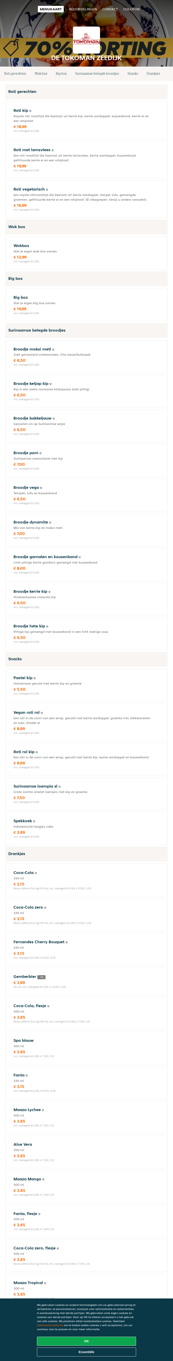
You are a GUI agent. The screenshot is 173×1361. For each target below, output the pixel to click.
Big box (61, 73)
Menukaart (51, 9)
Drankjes (153, 73)
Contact (110, 9)
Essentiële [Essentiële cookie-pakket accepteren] (86, 1352)
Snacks (132, 73)
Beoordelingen (83, 9)
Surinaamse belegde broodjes (97, 73)
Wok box (41, 73)
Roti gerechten (15, 73)
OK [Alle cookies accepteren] (86, 1341)
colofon (131, 9)
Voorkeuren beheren (50, 1325)
